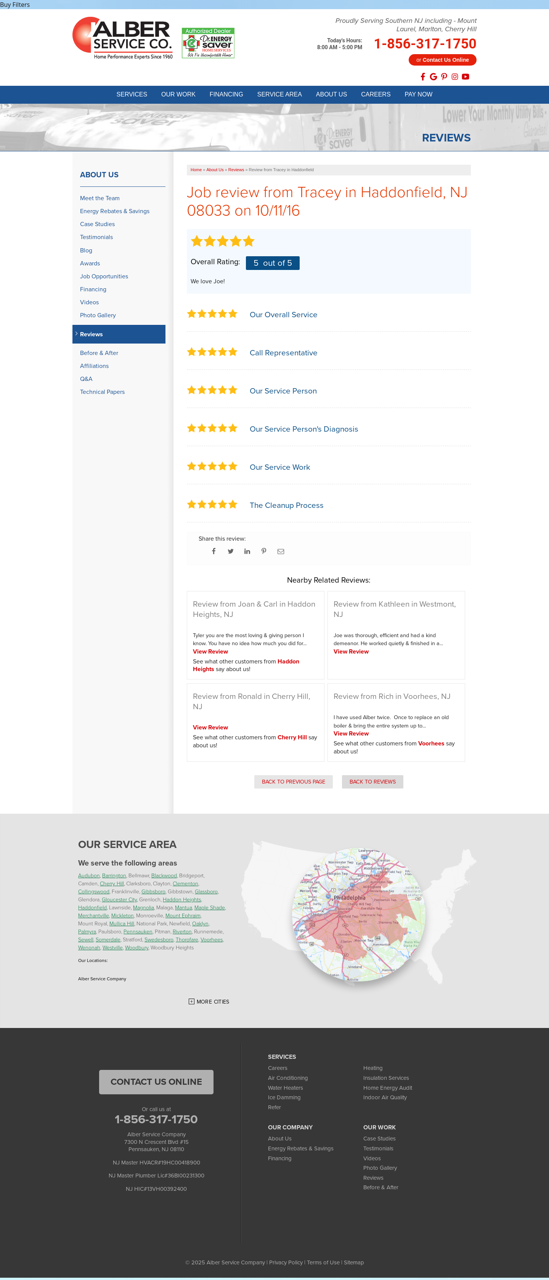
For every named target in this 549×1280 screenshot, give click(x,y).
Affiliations (94, 368)
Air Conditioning (288, 1080)
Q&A (86, 381)
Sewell (85, 942)
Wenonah (89, 950)
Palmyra (87, 934)
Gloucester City (119, 902)
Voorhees (431, 745)
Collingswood (93, 894)
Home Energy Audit (387, 1090)
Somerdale (108, 942)
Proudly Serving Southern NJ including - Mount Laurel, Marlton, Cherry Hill (406, 25)
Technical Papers (102, 394)
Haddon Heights (182, 902)
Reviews (91, 336)
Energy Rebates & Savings (114, 213)
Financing (93, 291)
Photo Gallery (98, 317)
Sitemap (354, 1265)
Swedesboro (158, 942)
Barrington (114, 878)
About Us (99, 177)
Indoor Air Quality (385, 1099)
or (442, 60)
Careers (277, 1070)
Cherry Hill (292, 739)
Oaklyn (200, 926)
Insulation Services (386, 1080)
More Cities (213, 1004)
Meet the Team (100, 200)
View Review (210, 653)
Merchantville (93, 918)
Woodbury (136, 950)
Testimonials (96, 239)
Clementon (185, 886)
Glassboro (206, 894)
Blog (86, 252)
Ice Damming (284, 1099)
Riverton (182, 934)
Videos (89, 304)
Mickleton (122, 918)
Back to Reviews (373, 783)
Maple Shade (209, 910)
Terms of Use (323, 1265)
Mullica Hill (121, 926)
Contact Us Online (156, 1084)
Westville (113, 950)
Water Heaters (285, 1090)
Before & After (99, 355)
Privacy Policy (286, 1265)
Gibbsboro (153, 894)
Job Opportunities (104, 278)
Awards (90, 265)
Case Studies (97, 226)
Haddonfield (92, 910)
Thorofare (187, 942)
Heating (373, 1070)
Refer (274, 1109)
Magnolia (143, 910)
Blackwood (164, 878)
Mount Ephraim (183, 918)
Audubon (89, 878)
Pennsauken (138, 934)
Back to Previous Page (293, 783)
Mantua (183, 910)
